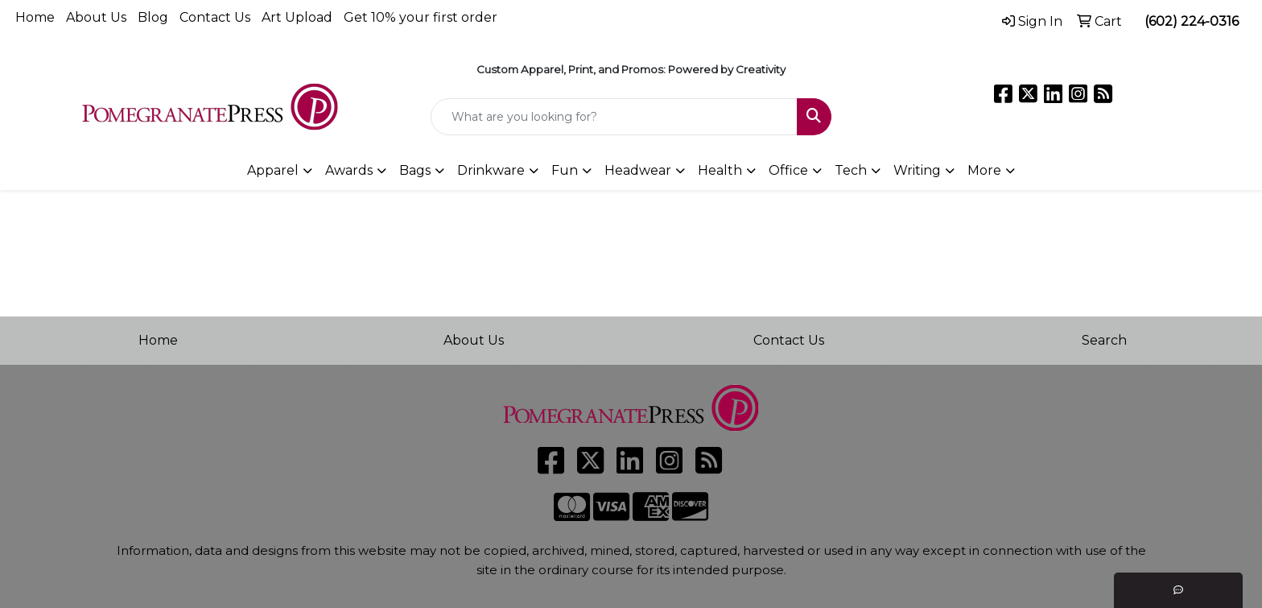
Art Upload (297, 17)
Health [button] (720, 170)
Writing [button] (917, 170)
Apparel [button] (273, 170)
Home (35, 17)
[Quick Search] (614, 116)
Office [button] (788, 170)
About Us (96, 17)
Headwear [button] (637, 170)
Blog (153, 17)
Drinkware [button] (491, 170)
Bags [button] (415, 170)
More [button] (984, 170)
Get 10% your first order (420, 17)
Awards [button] (349, 170)
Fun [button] (564, 170)
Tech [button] (851, 170)
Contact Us (214, 17)
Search (1104, 340)
